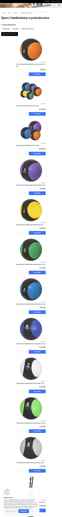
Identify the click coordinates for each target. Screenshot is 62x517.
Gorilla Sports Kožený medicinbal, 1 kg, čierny (15, 440)
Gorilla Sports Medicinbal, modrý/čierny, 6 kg (46, 190)
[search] (59, 5)
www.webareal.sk (37, 515)
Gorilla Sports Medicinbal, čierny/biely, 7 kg (16, 232)
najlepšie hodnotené (27, 29)
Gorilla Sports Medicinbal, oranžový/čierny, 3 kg (14, 65)
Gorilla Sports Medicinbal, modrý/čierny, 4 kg (16, 190)
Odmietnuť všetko (11, 511)
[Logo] (31, 5)
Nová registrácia (57, 1)
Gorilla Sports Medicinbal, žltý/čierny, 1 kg (15, 148)
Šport (9, 13)
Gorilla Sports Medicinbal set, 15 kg (44, 65)
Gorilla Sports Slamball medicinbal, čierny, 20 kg (44, 398)
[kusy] (8, 74)
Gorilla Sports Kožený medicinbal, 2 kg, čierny (45, 440)
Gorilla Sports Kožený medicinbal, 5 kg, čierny (30, 481)
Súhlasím (23, 511)
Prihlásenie (47, 1)
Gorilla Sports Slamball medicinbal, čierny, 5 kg (44, 315)
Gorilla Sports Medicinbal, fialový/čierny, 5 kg (46, 107)
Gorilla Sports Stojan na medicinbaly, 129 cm (45, 273)
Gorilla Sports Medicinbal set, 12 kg (14, 107)
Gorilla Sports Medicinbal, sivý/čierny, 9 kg (15, 273)
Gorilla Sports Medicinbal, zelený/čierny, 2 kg (45, 148)
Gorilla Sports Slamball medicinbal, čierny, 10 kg (44, 356)
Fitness (16, 13)
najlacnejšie (6, 29)
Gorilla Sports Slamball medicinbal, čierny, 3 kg (14, 315)
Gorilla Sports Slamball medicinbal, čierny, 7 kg (14, 356)
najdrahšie (15, 29)
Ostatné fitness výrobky (26, 13)
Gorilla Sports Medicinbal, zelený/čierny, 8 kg (45, 232)
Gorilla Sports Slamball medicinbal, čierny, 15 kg (14, 398)
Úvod (3, 13)
